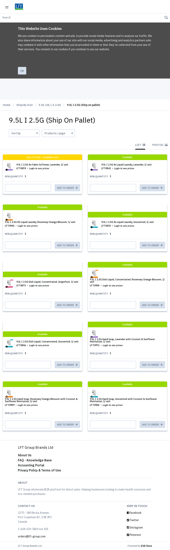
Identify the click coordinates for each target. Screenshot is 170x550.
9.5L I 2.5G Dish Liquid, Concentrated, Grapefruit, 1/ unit (47, 281)
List (140, 145)
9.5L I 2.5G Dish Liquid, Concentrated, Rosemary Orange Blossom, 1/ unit (127, 280)
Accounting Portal (31, 465)
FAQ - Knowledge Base (35, 460)
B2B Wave (146, 545)
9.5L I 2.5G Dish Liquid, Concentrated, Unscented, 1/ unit (47, 341)
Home (6, 105)
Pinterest (134, 535)
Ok (22, 71)
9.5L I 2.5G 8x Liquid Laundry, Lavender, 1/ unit (126, 164)
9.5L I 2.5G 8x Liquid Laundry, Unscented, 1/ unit (127, 222)
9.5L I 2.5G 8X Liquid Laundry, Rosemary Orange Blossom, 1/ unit (40, 222)
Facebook (134, 512)
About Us (25, 455)
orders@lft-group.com (32, 536)
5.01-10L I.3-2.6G (50, 105)
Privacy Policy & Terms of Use (39, 470)
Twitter (133, 520)
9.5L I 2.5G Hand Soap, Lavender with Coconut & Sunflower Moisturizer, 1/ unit (122, 340)
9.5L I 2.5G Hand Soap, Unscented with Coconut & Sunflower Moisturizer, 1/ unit (123, 400)
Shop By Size (24, 105)
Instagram (135, 527)
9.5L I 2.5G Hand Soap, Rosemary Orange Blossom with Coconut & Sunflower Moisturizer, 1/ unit (41, 400)
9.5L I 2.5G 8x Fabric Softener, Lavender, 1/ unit (42, 164)
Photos (160, 145)
